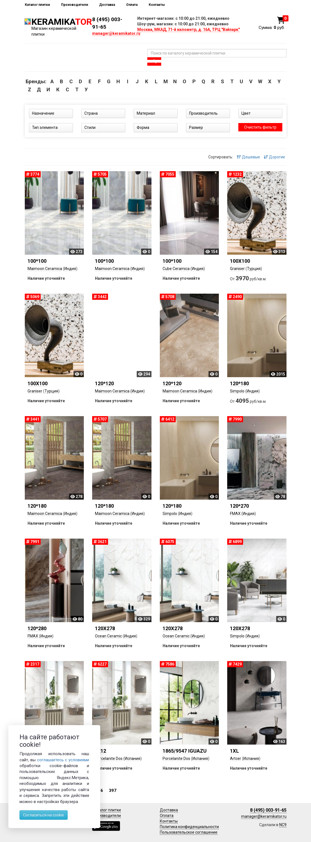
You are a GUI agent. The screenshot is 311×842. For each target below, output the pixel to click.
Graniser (237, 268)
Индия (70, 268)
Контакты (157, 5)
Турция (254, 268)
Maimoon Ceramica (45, 268)
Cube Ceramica (176, 268)
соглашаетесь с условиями (63, 759)
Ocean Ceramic (108, 636)
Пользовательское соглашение (188, 832)
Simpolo (237, 391)
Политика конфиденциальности (189, 826)
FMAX (235, 513)
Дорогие (274, 157)
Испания (132, 758)
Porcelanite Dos (109, 758)
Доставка (107, 5)
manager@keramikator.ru (116, 33)
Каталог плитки (37, 5)
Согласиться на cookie (43, 815)
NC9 (282, 825)
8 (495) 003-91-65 (268, 810)
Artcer (235, 758)
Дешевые (248, 157)
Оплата (132, 5)
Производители (74, 5)
